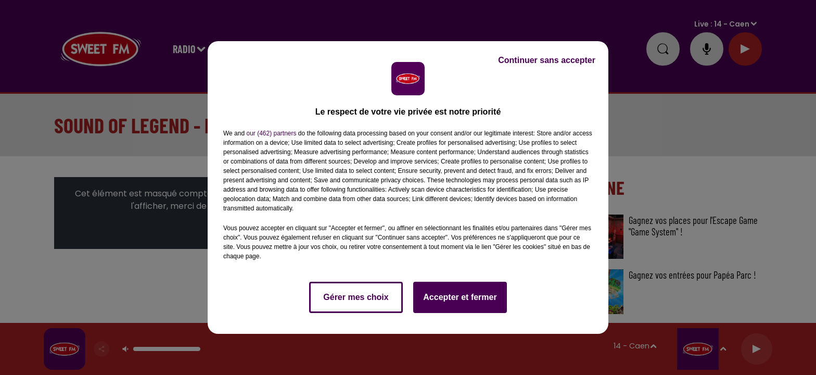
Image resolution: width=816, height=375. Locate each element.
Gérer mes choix (355, 297)
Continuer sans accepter (546, 60)
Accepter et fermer (459, 297)
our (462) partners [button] (271, 133)
